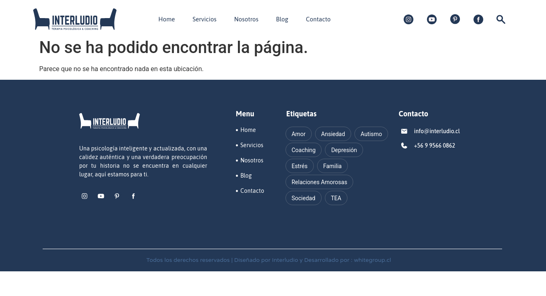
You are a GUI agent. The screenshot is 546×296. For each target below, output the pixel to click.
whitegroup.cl (372, 260)
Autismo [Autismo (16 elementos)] (371, 134)
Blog (282, 19)
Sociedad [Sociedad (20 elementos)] (303, 198)
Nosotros (246, 19)
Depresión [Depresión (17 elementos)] (344, 150)
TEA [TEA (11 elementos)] (336, 198)
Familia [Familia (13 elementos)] (332, 166)
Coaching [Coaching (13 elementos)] (304, 150)
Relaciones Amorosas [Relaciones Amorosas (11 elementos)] (319, 182)
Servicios (204, 19)
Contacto (318, 19)
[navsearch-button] (501, 22)
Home (166, 19)
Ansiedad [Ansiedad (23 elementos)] (333, 134)
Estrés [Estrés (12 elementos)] (300, 166)
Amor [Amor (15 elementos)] (299, 134)
